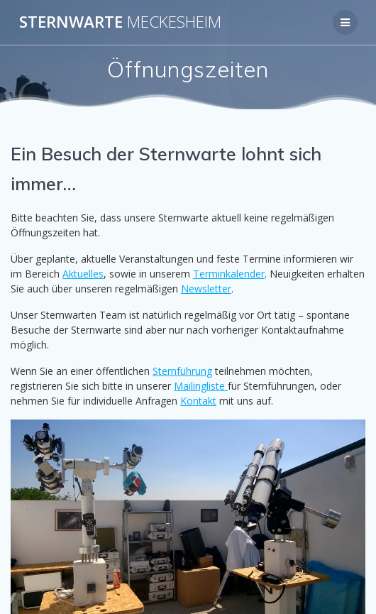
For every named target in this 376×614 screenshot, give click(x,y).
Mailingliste (201, 386)
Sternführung (182, 371)
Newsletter (206, 288)
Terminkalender (229, 273)
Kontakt (198, 400)
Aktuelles (83, 273)
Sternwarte (120, 22)
